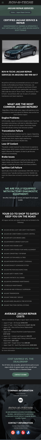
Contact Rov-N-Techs (28, 348)
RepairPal (19, 348)
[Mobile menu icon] (3, 3)
